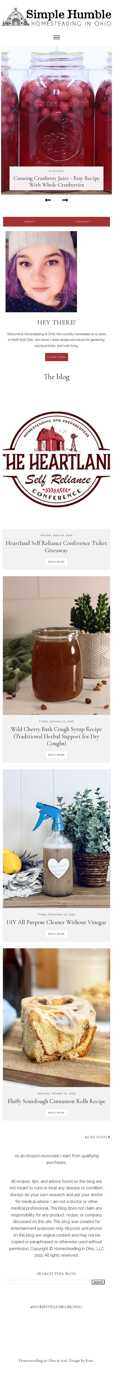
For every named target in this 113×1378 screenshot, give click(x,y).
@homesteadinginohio (56, 1306)
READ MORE (56, 562)
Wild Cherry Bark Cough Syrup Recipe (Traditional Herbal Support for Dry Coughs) (56, 736)
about (29, 221)
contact (83, 221)
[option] (56, 120)
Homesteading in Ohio (37, 1360)
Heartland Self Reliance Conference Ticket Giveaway (56, 546)
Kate (89, 1360)
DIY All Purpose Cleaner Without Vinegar (56, 922)
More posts (97, 1137)
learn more (56, 357)
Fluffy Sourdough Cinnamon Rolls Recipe (56, 1101)
